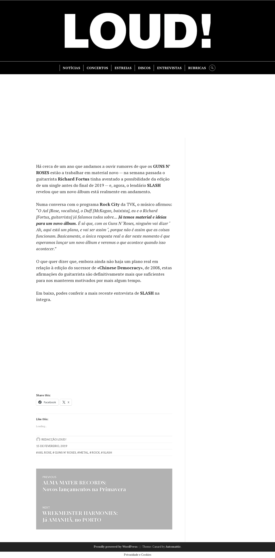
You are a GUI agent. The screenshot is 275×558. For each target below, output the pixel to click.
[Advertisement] (137, 106)
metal (83, 452)
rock (96, 452)
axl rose (44, 452)
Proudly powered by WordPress (116, 546)
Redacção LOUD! (53, 439)
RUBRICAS (197, 68)
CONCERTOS (97, 68)
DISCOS (144, 68)
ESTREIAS (123, 68)
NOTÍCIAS (71, 68)
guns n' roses (65, 452)
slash (107, 452)
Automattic (173, 546)
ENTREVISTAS (169, 68)
